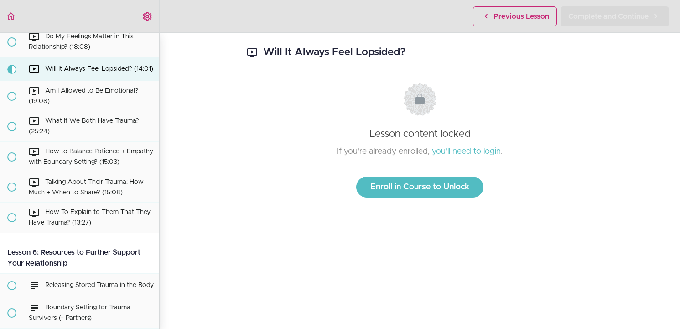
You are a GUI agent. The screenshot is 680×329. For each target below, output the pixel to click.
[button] (11, 16)
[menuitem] (147, 16)
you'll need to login (466, 151)
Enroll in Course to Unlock (419, 187)
